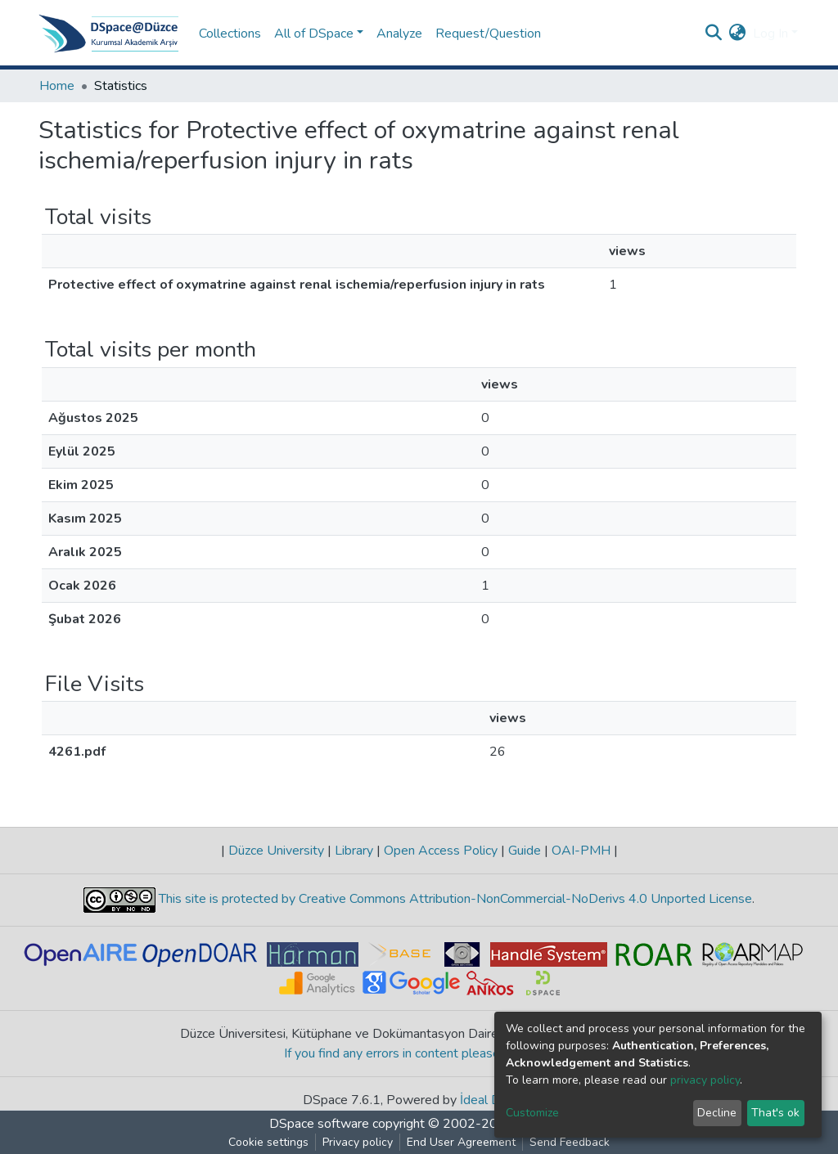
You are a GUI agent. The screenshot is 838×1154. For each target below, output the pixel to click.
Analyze (399, 34)
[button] (738, 33)
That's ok (775, 1112)
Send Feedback (569, 1142)
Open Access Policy (441, 851)
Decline (717, 1112)
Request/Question (488, 34)
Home (56, 86)
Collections (230, 34)
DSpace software (319, 1124)
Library (353, 851)
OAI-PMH (581, 851)
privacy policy (705, 1080)
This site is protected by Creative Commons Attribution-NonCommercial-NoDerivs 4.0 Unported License (453, 899)
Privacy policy (357, 1142)
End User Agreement (461, 1142)
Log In (770, 34)
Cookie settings (268, 1142)
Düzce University (276, 851)
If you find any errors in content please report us (419, 1053)
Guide (524, 851)
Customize (532, 1112)
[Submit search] (714, 33)
